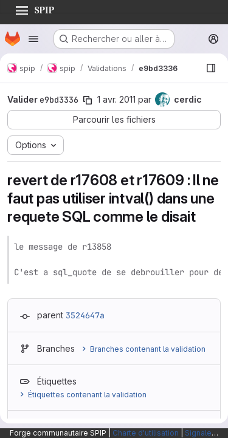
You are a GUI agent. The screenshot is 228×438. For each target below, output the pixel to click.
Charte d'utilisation (145, 432)
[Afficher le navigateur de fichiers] (211, 68)
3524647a (85, 315)
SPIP (34, 8)
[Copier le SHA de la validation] (87, 100)
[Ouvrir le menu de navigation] (33, 39)
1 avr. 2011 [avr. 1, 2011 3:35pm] (116, 99)
